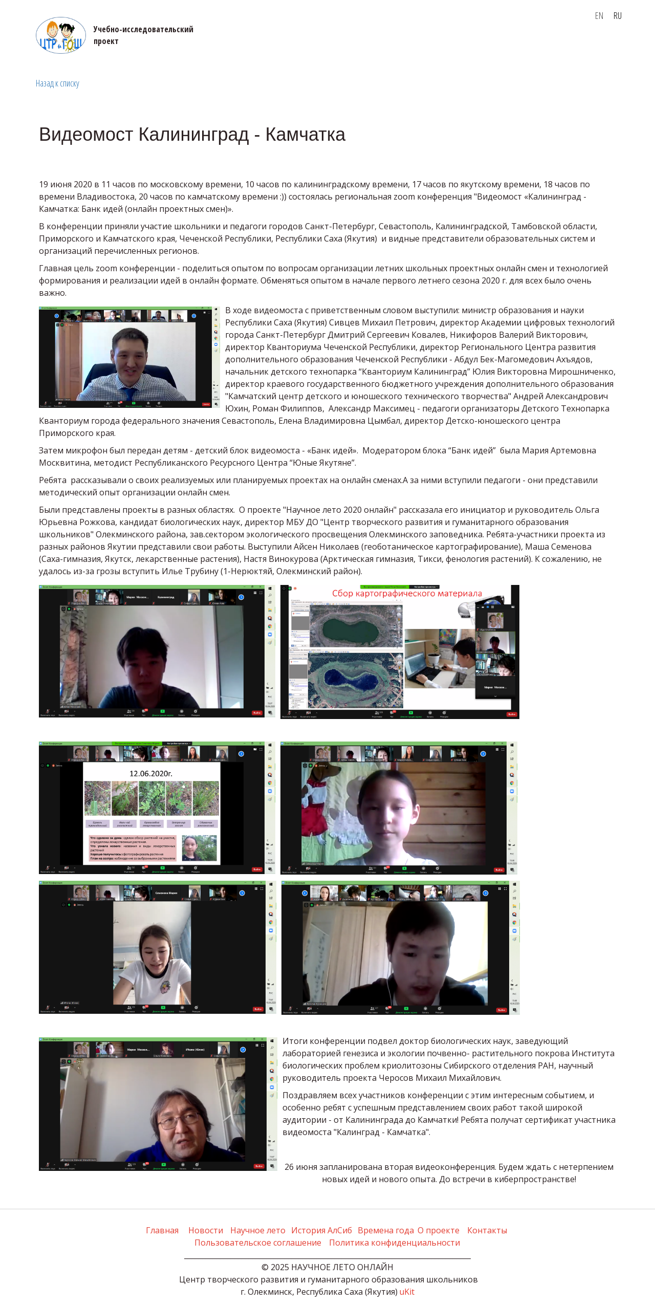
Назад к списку (57, 83)
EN (599, 15)
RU (618, 15)
